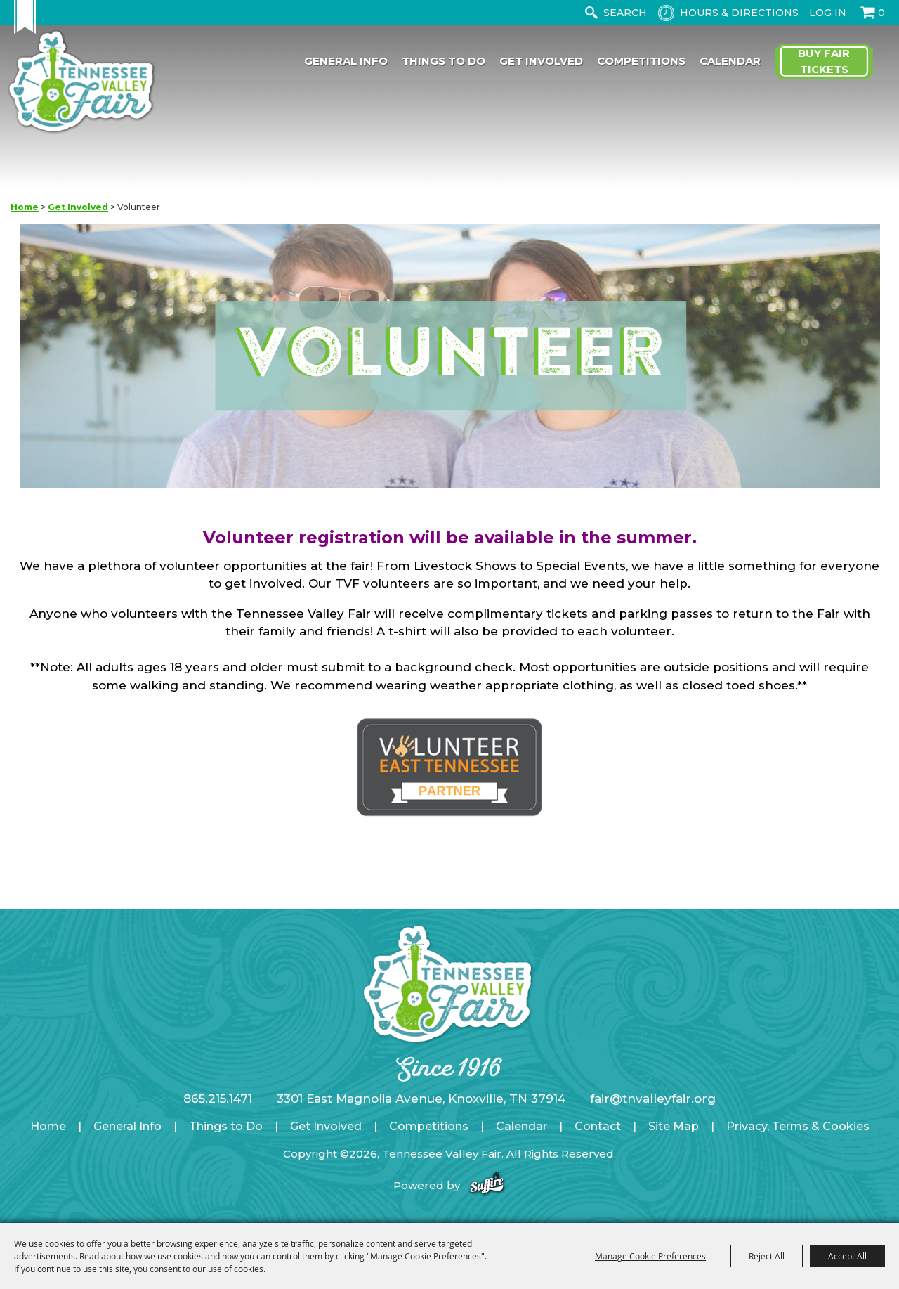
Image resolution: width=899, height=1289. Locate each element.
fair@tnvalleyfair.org (653, 1099)
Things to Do (443, 61)
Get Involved (541, 61)
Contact (598, 1126)
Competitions (641, 61)
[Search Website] (627, 13)
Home (25, 207)
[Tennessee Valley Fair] (87, 83)
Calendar (730, 61)
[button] (450, 358)
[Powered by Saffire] (487, 1185)
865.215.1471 (217, 1099)
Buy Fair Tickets (824, 62)
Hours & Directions (739, 12)
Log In (827, 12)
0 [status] (881, 12)
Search (591, 12)
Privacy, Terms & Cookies (798, 1126)
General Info (346, 61)
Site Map (673, 1126)
